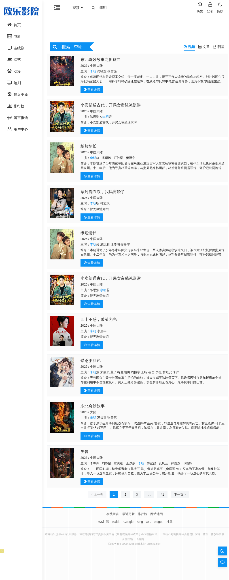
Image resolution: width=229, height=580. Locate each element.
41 (162, 495)
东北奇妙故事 (94, 407)
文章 (202, 48)
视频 (187, 48)
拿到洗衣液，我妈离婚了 (104, 193)
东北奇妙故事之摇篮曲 (102, 60)
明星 (216, 48)
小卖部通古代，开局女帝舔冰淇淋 (112, 106)
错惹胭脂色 (92, 361)
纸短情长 (90, 147)
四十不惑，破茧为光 (100, 320)
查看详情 (93, 90)
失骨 (86, 453)
